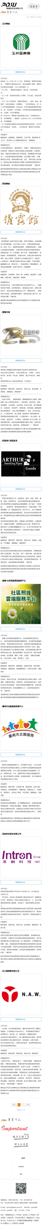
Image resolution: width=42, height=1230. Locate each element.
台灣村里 (15, 1223)
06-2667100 (28, 1200)
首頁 (28, 17)
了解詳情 (37, 165)
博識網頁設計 (10, 1215)
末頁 (28, 1105)
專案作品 (32, 17)
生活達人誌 (11, 1220)
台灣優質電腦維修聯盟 (24, 1220)
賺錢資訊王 (31, 1218)
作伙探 (18, 1215)
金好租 (25, 1215)
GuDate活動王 (20, 1218)
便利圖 (21, 1223)
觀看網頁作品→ (21, 72)
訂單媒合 (32, 1215)
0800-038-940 (13, 1200)
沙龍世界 (10, 1218)
